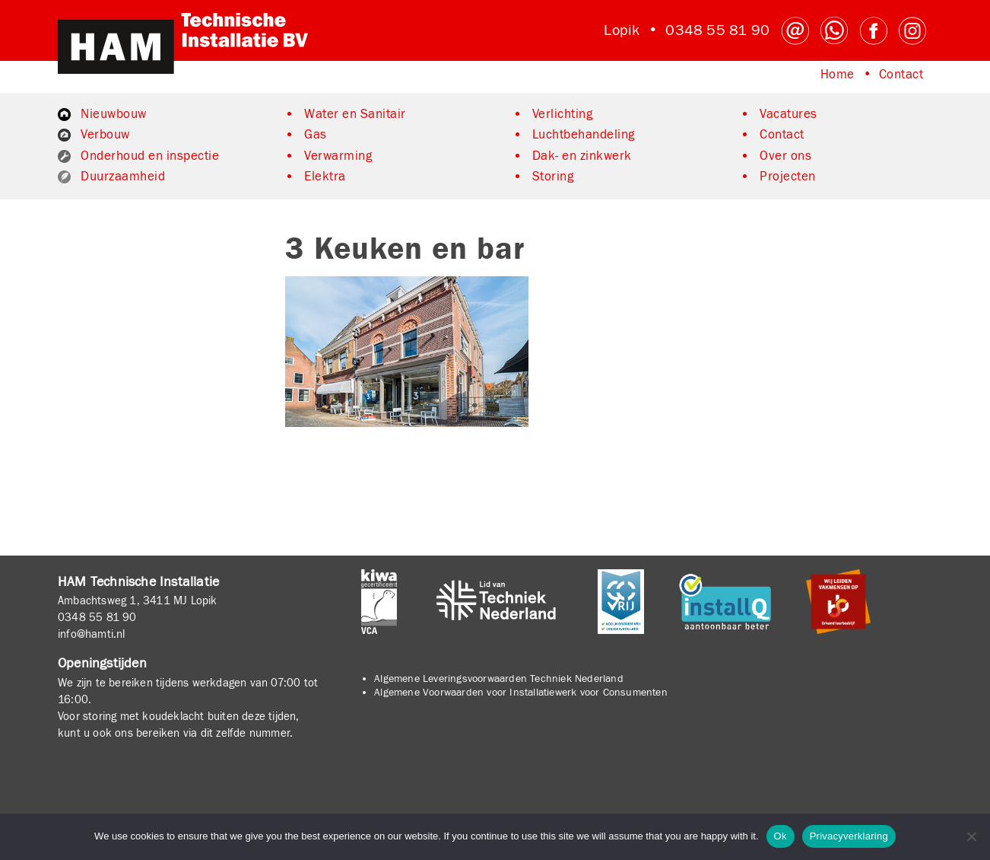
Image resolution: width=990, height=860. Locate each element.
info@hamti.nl (91, 634)
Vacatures (788, 114)
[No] (971, 836)
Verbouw (105, 134)
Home (837, 74)
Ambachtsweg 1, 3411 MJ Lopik (137, 600)
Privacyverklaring (849, 836)
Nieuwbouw (114, 114)
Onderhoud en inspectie (150, 156)
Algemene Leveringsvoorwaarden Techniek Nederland (499, 679)
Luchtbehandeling (583, 134)
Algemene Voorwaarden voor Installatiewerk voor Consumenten (521, 692)
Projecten (788, 176)
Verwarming (338, 156)
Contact (901, 74)
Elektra (325, 176)
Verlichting (562, 114)
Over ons (785, 156)
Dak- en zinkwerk (582, 156)
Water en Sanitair (355, 114)
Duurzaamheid (123, 176)
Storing (553, 176)
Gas (315, 134)
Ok (780, 836)
